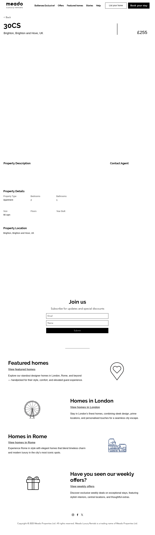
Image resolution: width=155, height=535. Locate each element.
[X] (82, 514)
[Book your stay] (139, 6)
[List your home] (116, 6)
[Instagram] (72, 514)
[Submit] (77, 330)
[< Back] (14, 17)
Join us (77, 302)
